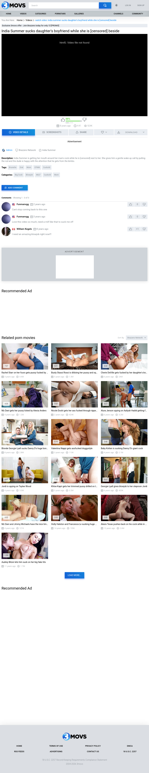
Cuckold (46, 167)
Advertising (56, 751)
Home (8, 14)
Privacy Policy (93, 746)
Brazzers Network (27, 150)
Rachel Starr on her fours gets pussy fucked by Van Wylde (25, 372)
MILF (38, 175)
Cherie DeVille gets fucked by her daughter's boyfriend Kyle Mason (124, 372)
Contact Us (93, 751)
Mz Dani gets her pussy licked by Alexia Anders (24, 410)
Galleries (79, 14)
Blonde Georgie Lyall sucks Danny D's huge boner (25, 448)
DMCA (130, 746)
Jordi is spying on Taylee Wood (16, 486)
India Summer (49, 150)
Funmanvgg (23, 204)
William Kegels (24, 229)
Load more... (74, 575)
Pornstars (60, 14)
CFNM (37, 167)
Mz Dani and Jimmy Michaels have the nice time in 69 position (25, 524)
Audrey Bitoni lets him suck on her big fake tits (24, 562)
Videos (23, 14)
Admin (9, 150)
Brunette (12, 167)
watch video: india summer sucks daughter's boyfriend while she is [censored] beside (75, 20)
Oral (21, 167)
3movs (80, 764)
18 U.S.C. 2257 (130, 751)
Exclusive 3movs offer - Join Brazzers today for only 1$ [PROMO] (30, 25)
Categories (40, 14)
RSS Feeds (19, 751)
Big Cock (18, 175)
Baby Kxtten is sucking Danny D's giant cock (122, 448)
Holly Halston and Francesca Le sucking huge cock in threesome (74, 524)
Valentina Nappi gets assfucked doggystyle (71, 448)
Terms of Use (56, 746)
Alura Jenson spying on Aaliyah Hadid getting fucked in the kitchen (124, 410)
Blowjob (29, 175)
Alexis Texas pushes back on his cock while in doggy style (124, 524)
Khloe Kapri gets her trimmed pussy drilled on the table (74, 486)
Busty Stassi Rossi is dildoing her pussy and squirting (74, 372)
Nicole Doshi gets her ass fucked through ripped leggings (74, 410)
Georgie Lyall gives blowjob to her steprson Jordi (124, 486)
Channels (118, 14)
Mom (29, 167)
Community (137, 14)
